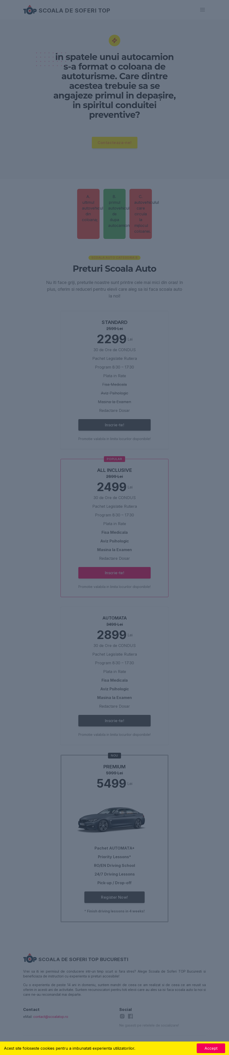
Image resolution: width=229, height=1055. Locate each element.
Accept (210, 1048)
